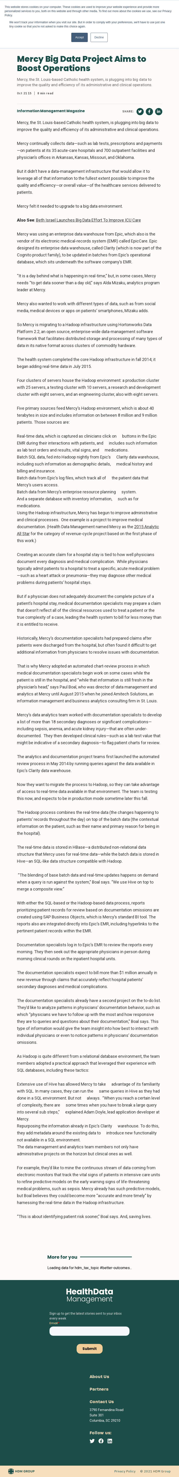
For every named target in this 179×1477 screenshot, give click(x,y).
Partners (99, 1389)
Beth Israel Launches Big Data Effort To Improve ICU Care (88, 220)
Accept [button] (79, 37)
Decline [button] (99, 37)
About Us (99, 1377)
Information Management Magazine (51, 111)
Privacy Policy (125, 1471)
